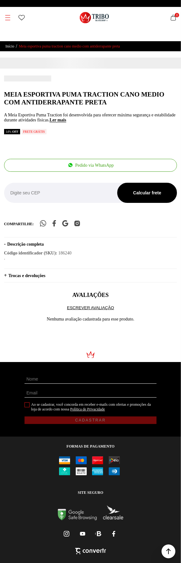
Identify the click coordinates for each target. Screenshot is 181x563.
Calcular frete (147, 192)
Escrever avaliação (90, 307)
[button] (168, 551)
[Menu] (8, 17)
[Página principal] (94, 17)
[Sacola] (173, 17)
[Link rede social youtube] (82, 533)
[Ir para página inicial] (9, 46)
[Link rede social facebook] (114, 533)
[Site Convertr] (90, 551)
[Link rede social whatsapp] (98, 533)
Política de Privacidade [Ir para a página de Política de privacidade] (87, 409)
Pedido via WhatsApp (94, 165)
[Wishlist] (21, 17)
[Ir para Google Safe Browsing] (77, 518)
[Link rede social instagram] (67, 533)
